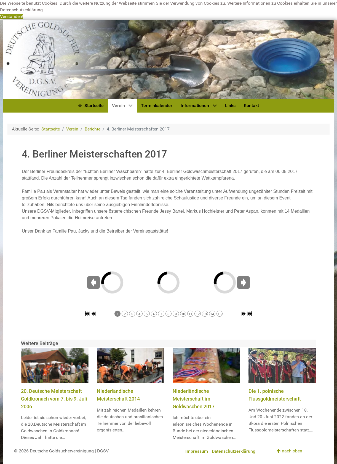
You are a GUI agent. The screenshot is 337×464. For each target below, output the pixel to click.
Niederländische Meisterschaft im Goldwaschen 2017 (194, 398)
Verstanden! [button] (11, 16)
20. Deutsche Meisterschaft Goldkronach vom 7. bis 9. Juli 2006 (54, 398)
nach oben (289, 451)
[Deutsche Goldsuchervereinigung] (168, 59)
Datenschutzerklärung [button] (21, 9)
